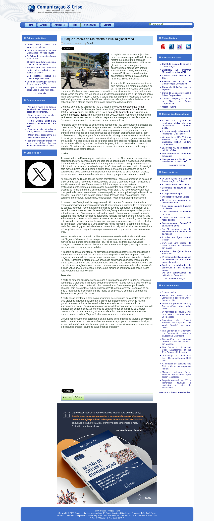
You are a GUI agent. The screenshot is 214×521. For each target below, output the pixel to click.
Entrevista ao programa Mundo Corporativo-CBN (176, 71)
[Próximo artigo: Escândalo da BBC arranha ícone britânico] (78, 396)
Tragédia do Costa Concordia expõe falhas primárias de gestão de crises (41, 70)
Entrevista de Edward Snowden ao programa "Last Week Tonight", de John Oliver (176, 324)
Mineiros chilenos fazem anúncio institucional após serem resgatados (176, 374)
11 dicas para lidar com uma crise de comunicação (41, 63)
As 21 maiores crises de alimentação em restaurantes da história (176, 231)
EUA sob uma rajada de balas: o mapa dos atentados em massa (176, 245)
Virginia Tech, (77, 111)
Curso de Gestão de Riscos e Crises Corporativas (176, 94)
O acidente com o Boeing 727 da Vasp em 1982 (176, 224)
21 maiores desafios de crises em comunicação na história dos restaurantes (176, 259)
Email (89, 43)
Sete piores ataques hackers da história (176, 207)
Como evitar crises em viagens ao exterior (41, 45)
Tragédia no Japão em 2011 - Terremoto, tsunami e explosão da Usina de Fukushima (176, 384)
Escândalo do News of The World (176, 189)
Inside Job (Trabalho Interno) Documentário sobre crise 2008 (176, 306)
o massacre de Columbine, (129, 109)
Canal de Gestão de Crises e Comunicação (176, 65)
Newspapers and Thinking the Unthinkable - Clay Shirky (176, 160)
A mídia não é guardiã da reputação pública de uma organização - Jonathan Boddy (176, 124)
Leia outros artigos (176, 165)
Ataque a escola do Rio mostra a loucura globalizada (99, 39)
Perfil (74, 25)
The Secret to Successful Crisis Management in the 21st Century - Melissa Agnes (176, 350)
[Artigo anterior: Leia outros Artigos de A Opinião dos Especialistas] (67, 396)
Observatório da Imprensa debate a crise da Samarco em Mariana (176, 341)
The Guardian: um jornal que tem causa (176, 154)
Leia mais (41, 93)
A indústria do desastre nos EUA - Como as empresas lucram (176, 366)
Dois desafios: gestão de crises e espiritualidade (41, 77)
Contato (107, 25)
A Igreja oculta (169, 292)
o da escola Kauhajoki (117, 111)
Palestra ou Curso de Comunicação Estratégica (176, 82)
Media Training (169, 107)
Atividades (60, 25)
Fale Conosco (100, 510)
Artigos (43, 25)
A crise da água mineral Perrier (176, 238)
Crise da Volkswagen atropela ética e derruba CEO (41, 82)
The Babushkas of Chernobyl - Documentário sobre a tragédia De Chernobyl (176, 333)
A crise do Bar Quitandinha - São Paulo (176, 252)
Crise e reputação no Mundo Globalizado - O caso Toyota (41, 51)
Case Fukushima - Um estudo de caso (176, 212)
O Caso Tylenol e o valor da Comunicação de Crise (176, 179)
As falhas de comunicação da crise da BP (41, 57)
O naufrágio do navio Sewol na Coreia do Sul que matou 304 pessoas (176, 314)
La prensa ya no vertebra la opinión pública (176, 149)
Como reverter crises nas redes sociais (176, 218)
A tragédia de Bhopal (172, 193)
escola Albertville (81, 114)
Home (30, 25)
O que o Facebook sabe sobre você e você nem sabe (41, 88)
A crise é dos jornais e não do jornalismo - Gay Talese (176, 132)
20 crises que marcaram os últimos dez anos (176, 201)
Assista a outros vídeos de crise (174, 392)
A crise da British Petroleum (175, 184)
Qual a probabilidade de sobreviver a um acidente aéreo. (176, 267)
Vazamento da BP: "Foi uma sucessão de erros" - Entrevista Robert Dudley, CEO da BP (176, 141)
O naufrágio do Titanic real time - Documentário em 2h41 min (176, 358)
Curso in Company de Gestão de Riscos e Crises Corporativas (176, 101)
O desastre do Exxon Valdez (175, 197)
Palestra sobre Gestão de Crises (176, 76)
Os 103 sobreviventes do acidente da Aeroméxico (176, 273)
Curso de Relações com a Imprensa (176, 88)
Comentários (90, 25)
